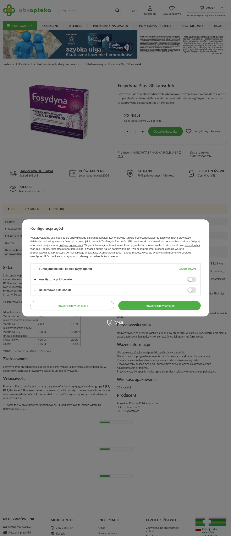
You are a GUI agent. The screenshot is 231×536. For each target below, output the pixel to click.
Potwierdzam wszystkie (159, 305)
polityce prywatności (71, 245)
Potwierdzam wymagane (72, 305)
